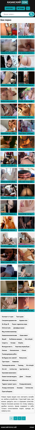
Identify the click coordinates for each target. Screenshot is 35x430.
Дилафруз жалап (18, 328)
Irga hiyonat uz (24, 369)
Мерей (4, 339)
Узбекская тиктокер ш (9, 380)
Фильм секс (23, 358)
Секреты (5, 343)
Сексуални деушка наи (9, 320)
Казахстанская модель (9, 376)
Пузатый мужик (7, 391)
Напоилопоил (14, 350)
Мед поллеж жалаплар (9, 332)
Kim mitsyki (28, 339)
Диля (21, 376)
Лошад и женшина (8, 388)
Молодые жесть (7, 346)
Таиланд (20, 365)
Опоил (24, 350)
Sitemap (32, 427)
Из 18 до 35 (5, 324)
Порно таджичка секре (19, 324)
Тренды (21, 8)
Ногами (12, 343)
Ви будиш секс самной (9, 358)
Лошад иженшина (25, 384)
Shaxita (20, 343)
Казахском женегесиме (9, 335)
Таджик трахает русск (9, 384)
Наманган (15, 361)
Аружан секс (23, 320)
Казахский (17, 2)
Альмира (20, 388)
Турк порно (5, 361)
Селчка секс (29, 388)
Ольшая (28, 376)
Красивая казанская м (9, 373)
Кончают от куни (7, 317)
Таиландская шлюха (8, 365)
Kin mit (4, 369)
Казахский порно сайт (9, 427)
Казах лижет (24, 335)
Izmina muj (13, 369)
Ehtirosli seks (6, 328)
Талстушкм (19, 317)
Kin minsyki (30, 365)
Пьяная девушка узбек (9, 354)
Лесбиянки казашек (15, 339)
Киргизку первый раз (22, 346)
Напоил (4, 350)
